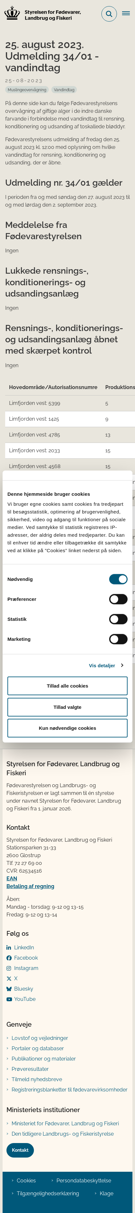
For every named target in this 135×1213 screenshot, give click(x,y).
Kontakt (20, 1150)
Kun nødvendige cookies (67, 728)
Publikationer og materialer (44, 1059)
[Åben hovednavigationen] (128, 14)
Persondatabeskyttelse (84, 1181)
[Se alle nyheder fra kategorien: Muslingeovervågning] (27, 89)
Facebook (26, 958)
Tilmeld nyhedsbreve (37, 1079)
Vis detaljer (102, 665)
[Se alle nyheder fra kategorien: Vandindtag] (64, 89)
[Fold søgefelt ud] (109, 14)
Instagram (26, 968)
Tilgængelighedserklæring (48, 1193)
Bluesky (23, 989)
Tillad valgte (67, 706)
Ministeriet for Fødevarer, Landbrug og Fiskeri (65, 1123)
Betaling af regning (30, 886)
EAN (11, 879)
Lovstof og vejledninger (40, 1038)
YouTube (25, 999)
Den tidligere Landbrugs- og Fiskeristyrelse (63, 1134)
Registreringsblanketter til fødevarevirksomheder (70, 1090)
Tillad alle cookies (67, 686)
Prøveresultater (30, 1069)
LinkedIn (24, 947)
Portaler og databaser (38, 1048)
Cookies (26, 1181)
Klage (106, 1193)
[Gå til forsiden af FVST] (40, 14)
